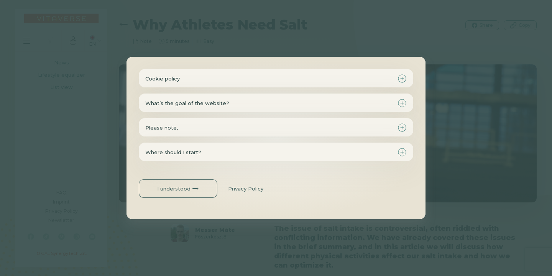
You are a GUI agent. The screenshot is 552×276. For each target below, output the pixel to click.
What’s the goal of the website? (187, 103)
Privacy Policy (245, 189)
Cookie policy (162, 79)
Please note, (161, 128)
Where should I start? (173, 152)
